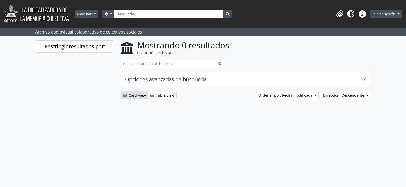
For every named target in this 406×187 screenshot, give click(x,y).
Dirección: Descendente (344, 95)
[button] (339, 14)
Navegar (85, 13)
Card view (134, 95)
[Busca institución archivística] (168, 64)
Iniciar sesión (384, 13)
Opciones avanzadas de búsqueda (166, 79)
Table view (162, 95)
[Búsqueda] (168, 14)
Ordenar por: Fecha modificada (286, 95)
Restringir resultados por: (75, 46)
